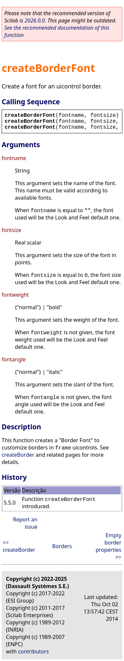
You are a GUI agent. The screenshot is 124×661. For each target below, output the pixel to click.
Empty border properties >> (108, 546)
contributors (33, 651)
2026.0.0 (34, 20)
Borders (62, 546)
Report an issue (25, 523)
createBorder (18, 454)
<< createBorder (19, 546)
